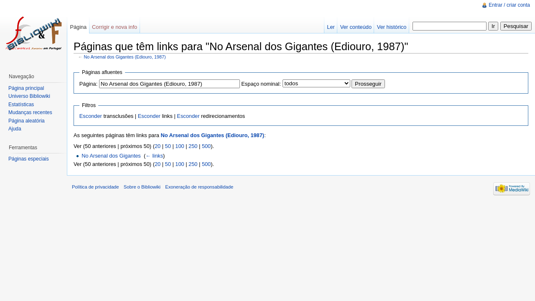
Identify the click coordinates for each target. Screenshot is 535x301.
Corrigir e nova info (114, 27)
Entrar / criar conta (509, 5)
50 (168, 146)
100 (179, 146)
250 (193, 146)
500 (206, 146)
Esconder (90, 116)
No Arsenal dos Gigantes (111, 156)
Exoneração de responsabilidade (199, 186)
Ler (331, 27)
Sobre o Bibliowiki (142, 186)
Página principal (26, 88)
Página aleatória (26, 121)
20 (157, 146)
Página (78, 27)
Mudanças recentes (30, 112)
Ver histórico (391, 27)
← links (154, 156)
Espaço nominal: (261, 84)
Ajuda (14, 129)
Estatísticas (21, 104)
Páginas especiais (28, 159)
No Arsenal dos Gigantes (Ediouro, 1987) (125, 56)
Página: (88, 84)
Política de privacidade (95, 186)
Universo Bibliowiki (29, 96)
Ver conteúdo (356, 27)
